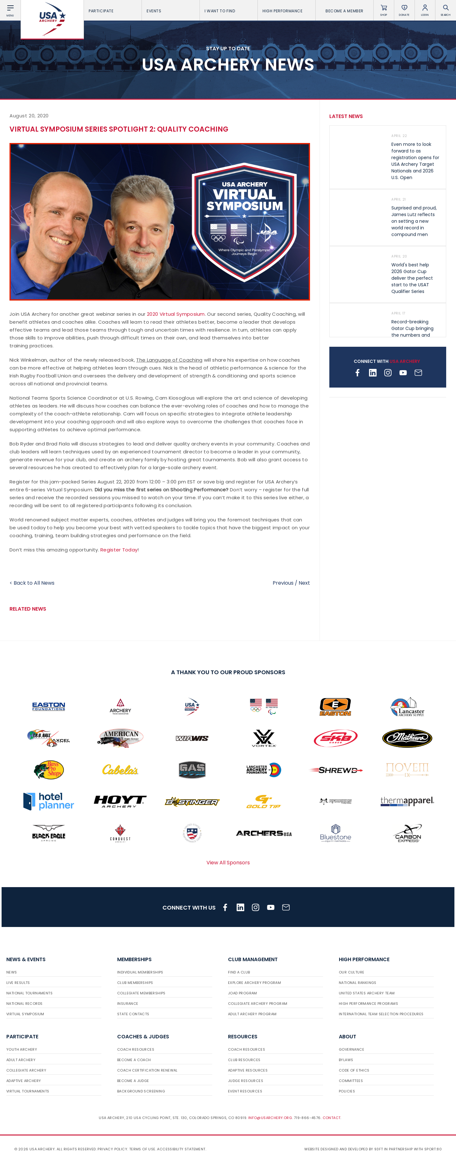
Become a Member (345, 11)
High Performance (287, 11)
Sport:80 (433, 1149)
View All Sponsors (228, 862)
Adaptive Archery (23, 1080)
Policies (347, 1091)
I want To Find (229, 11)
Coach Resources (135, 1049)
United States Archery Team (367, 993)
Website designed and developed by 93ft (343, 1149)
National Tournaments (29, 993)
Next (304, 583)
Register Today (118, 549)
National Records (24, 1003)
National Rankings (358, 982)
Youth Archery (21, 1049)
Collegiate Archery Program (257, 1003)
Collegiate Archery (26, 1070)
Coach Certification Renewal (147, 1070)
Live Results (18, 982)
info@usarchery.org (270, 1117)
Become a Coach (134, 1059)
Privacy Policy (112, 1149)
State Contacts (133, 1014)
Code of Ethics (354, 1070)
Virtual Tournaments (27, 1091)
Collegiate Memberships (141, 993)
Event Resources (245, 1091)
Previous (283, 583)
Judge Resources (245, 1080)
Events (171, 11)
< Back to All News (32, 583)
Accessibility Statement (181, 1149)
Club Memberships (135, 982)
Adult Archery (20, 1059)
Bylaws (346, 1059)
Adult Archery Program (252, 1014)
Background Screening (141, 1091)
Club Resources (244, 1059)
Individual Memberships (140, 972)
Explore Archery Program (254, 982)
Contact (332, 1117)
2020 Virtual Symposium (176, 314)
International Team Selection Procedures (381, 1014)
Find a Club (239, 972)
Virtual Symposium (25, 1014)
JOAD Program (242, 993)
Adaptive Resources (248, 1070)
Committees (351, 1080)
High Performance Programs (368, 1003)
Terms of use (142, 1149)
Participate (113, 11)
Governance (351, 1049)
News (11, 972)
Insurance (127, 1003)
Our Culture (351, 972)
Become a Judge (133, 1080)
